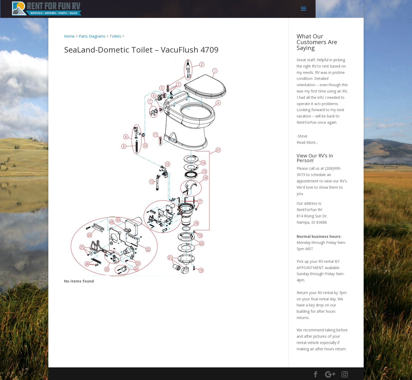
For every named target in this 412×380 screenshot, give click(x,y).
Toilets (115, 36)
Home (69, 36)
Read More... (307, 142)
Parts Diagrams (92, 36)
